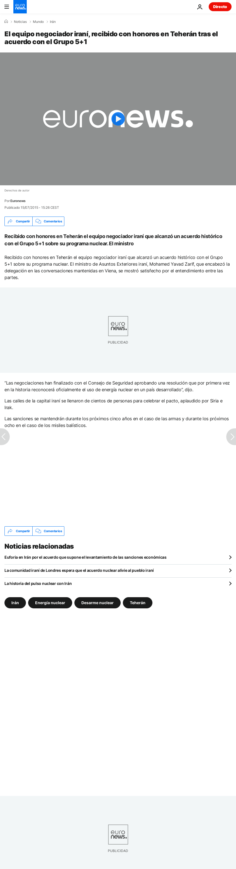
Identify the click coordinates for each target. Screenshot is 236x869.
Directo (220, 6)
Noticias (20, 21)
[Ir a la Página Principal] (20, 6)
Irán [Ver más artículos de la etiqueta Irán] (15, 602)
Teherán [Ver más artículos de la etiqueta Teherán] (137, 602)
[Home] (6, 21)
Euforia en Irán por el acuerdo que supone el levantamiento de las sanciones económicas (85, 557)
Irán (53, 21)
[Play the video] (118, 118)
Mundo (38, 21)
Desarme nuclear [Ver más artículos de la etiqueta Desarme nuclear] (97, 602)
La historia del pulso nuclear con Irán (38, 583)
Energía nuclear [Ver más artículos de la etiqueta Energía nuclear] (50, 602)
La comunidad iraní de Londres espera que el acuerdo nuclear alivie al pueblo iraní (79, 570)
